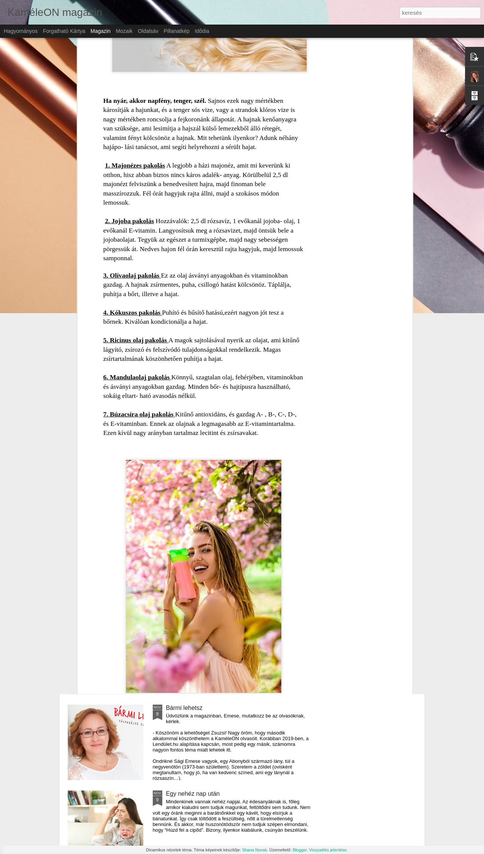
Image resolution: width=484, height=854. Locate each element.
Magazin (100, 31)
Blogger (300, 850)
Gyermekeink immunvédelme (205, 536)
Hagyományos (21, 31)
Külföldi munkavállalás (196, 622)
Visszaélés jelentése (327, 850)
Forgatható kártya (64, 31)
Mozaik (124, 31)
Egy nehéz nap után (193, 793)
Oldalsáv (148, 31)
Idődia (202, 31)
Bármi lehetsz (184, 708)
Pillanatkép (177, 31)
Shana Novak (254, 850)
